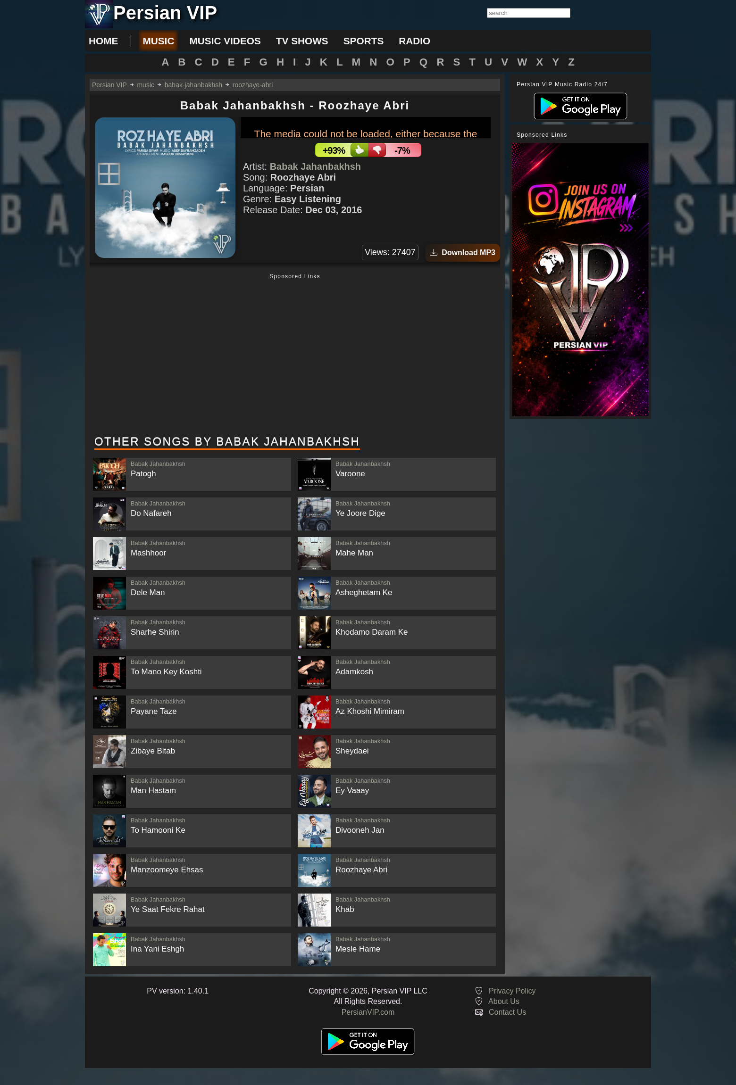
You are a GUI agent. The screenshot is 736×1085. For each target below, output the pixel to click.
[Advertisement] (295, 355)
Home (103, 40)
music (158, 40)
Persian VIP (109, 85)
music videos (224, 40)
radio (414, 40)
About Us (503, 1001)
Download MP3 (462, 252)
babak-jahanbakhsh (193, 85)
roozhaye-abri (253, 85)
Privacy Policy (512, 991)
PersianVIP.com (368, 1012)
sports (363, 40)
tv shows (302, 40)
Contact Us (507, 1012)
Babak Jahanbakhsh (315, 166)
